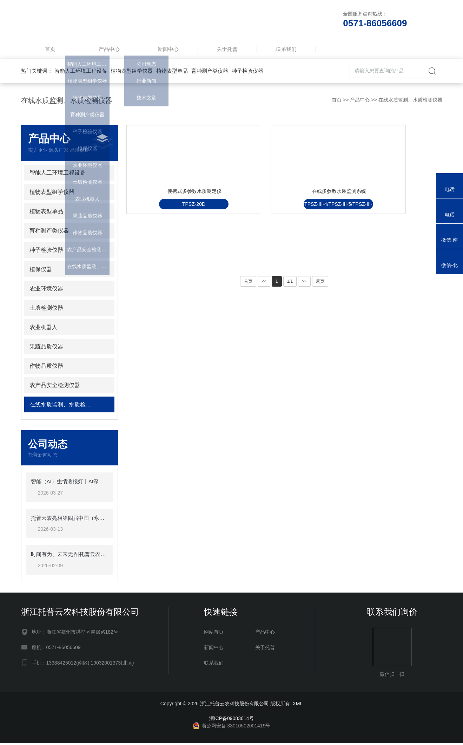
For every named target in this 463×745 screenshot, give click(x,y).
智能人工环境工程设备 (80, 73)
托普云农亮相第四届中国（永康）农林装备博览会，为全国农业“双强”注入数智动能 (69, 520)
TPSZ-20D (175, 236)
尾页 (320, 283)
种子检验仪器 (247, 73)
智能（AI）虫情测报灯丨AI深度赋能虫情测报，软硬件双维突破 (69, 483)
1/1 (290, 283)
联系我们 (286, 50)
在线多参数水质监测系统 (286, 219)
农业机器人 (43, 329)
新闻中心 (168, 50)
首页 (50, 50)
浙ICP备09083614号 (231, 720)
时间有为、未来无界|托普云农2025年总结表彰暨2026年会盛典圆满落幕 (69, 556)
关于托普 (227, 50)
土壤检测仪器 (46, 310)
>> (304, 283)
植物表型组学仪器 (132, 73)
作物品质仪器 (46, 368)
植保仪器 (40, 271)
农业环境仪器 (46, 290)
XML (297, 705)
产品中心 (109, 50)
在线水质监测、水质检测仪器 (410, 101)
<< (264, 283)
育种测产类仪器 (209, 73)
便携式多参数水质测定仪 (178, 219)
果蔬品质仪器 (46, 348)
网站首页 (214, 633)
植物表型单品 (172, 73)
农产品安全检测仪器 (54, 387)
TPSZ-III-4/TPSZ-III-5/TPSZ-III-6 (284, 238)
